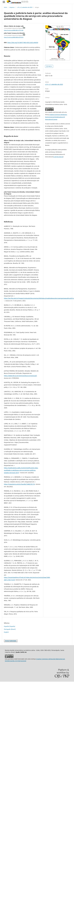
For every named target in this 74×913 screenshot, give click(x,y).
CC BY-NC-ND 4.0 (58, 157)
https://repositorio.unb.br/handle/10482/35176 (19, 484)
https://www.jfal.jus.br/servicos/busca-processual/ (20, 376)
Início (5, 7)
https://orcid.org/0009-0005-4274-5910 (13, 37)
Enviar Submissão (10, 641)
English (6, 632)
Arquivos (12, 7)
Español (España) (9, 626)
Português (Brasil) (10, 629)
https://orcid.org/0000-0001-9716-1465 (13, 30)
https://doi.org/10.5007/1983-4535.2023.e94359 (22, 42)
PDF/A (50, 66)
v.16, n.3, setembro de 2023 (24, 7)
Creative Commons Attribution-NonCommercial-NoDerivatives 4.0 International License (56, 117)
